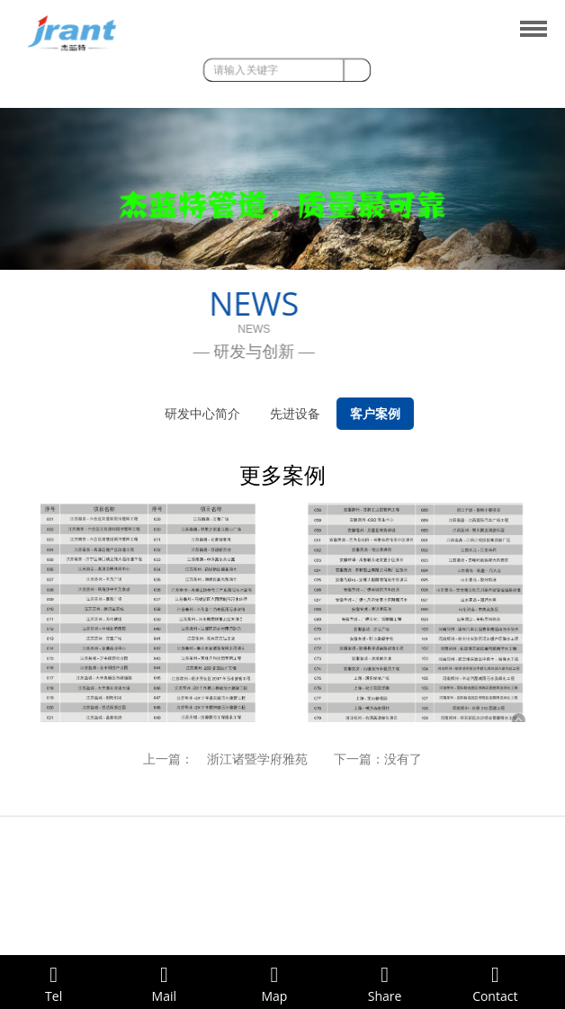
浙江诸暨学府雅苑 (257, 759)
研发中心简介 (202, 413)
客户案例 (375, 413)
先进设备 (295, 413)
